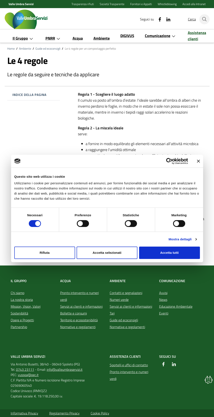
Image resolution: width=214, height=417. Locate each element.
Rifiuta (45, 252)
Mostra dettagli (180, 239)
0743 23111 (25, 369)
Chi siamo (17, 292)
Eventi (163, 313)
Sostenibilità (19, 313)
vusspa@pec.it (28, 374)
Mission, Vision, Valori (26, 306)
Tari (112, 313)
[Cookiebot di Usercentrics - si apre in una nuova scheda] (169, 161)
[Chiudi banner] (198, 161)
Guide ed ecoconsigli (47, 48)
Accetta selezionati (107, 252)
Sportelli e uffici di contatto (129, 365)
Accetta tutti (169, 252)
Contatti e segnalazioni (126, 292)
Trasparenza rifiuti (83, 4)
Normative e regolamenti (78, 326)
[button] (208, 379)
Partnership (19, 326)
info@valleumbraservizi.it (65, 369)
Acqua (65, 280)
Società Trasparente (112, 4)
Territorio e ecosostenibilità (79, 320)
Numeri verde (119, 299)
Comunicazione (172, 280)
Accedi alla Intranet (194, 4)
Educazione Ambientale (175, 306)
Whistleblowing (167, 4)
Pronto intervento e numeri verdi (79, 296)
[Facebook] (158, 19)
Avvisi (163, 292)
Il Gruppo (19, 280)
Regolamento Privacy (64, 413)
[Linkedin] (166, 19)
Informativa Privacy (24, 413)
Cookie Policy (100, 413)
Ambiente (25, 48)
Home (11, 48)
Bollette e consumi (73, 313)
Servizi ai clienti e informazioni (81, 306)
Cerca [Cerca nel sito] (192, 19)
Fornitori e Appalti (141, 4)
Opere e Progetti (22, 320)
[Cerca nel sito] (204, 19)
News (163, 299)
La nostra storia (22, 299)
